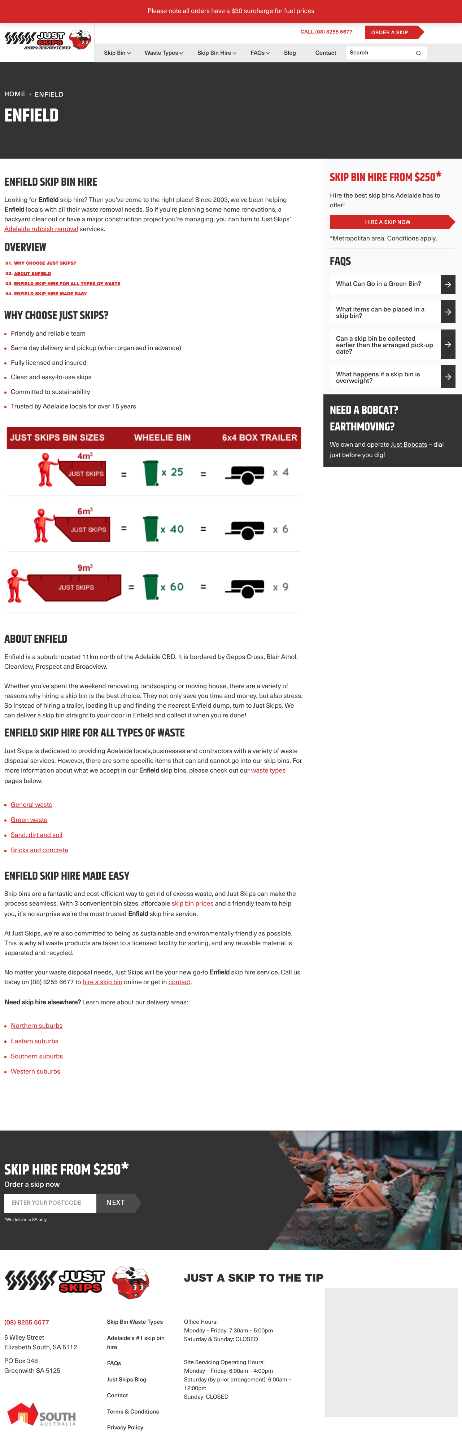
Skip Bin (115, 53)
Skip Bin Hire (227, 53)
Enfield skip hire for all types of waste (67, 284)
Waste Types (168, 53)
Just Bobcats (409, 445)
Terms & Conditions (133, 1412)
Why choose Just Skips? (45, 264)
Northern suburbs (36, 1026)
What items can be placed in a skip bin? (393, 313)
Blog (315, 53)
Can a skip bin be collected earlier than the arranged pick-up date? (393, 345)
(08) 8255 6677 (357, 31)
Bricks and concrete (39, 850)
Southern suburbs (37, 1056)
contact (180, 982)
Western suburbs (35, 1072)
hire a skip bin (102, 982)
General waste (31, 805)
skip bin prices (193, 904)
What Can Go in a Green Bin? (393, 284)
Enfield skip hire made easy (50, 294)
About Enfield (32, 274)
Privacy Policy (125, 1428)
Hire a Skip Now (388, 222)
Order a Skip (420, 32)
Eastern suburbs (34, 1041)
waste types (268, 771)
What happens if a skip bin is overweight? (393, 378)
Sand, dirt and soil (36, 835)
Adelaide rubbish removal (41, 229)
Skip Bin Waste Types (135, 1322)
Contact (356, 53)
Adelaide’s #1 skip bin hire (136, 1343)
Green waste (29, 820)
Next (115, 1203)
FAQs (276, 53)
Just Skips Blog (126, 1380)
